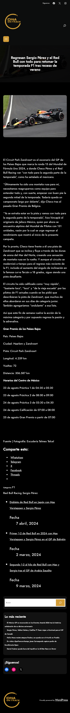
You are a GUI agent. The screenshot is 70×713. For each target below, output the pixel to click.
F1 (13, 487)
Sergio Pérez (30, 493)
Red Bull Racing (12, 493)
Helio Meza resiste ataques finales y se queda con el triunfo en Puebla (33, 637)
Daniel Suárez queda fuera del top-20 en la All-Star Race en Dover (31, 649)
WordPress (61, 700)
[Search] (60, 602)
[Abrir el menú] (6, 39)
